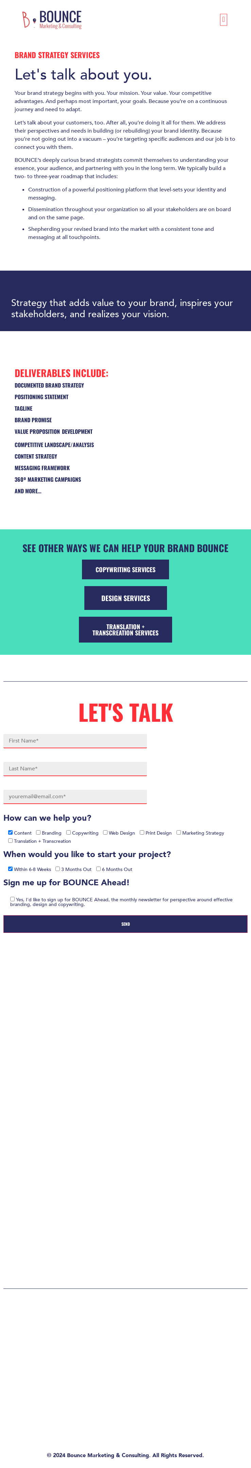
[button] (223, 17)
